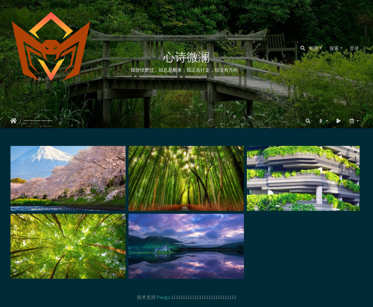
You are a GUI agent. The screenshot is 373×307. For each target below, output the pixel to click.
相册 (314, 48)
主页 (13, 121)
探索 (334, 48)
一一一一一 (38, 120)
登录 (354, 48)
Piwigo (163, 297)
